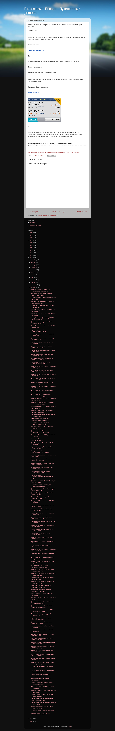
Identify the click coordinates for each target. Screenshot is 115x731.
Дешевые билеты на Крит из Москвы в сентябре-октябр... (42, 663)
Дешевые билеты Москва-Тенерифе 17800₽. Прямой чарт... (41, 538)
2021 (31, 245)
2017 (31, 255)
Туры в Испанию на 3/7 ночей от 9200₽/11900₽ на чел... (40, 362)
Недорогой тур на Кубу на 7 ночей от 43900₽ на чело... (42, 447)
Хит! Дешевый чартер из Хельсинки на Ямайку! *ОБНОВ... (42, 655)
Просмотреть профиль (34, 225)
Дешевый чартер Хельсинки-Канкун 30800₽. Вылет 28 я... (41, 346)
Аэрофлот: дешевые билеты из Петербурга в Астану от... (40, 330)
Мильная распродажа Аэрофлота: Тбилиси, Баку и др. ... (41, 590)
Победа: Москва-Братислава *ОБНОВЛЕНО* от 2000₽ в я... (40, 451)
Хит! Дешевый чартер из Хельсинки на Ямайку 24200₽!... (42, 671)
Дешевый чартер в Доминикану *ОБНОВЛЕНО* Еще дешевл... (40, 431)
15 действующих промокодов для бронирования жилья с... (41, 485)
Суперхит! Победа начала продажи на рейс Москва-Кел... (42, 525)
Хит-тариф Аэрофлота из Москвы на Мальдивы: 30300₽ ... (42, 358)
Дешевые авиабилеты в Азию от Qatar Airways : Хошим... (42, 634)
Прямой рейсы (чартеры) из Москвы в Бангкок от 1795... (42, 497)
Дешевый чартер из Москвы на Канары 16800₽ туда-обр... (42, 646)
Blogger (69, 726)
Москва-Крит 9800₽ (34, 92)
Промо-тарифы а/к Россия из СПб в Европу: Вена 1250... (41, 294)
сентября (34, 267)
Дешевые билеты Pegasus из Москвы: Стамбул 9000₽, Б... (42, 322)
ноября (33, 262)
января (33, 287)
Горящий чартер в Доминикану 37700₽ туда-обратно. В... (42, 318)
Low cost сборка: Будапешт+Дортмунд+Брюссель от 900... (42, 476)
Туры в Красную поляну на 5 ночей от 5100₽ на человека (42, 529)
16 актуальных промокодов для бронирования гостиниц (40, 423)
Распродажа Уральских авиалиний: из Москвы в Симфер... (42, 439)
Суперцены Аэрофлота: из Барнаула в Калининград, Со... (42, 554)
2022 (31, 242)
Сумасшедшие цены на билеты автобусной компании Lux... (40, 419)
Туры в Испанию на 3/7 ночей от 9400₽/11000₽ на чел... (40, 533)
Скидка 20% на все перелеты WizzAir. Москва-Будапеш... (42, 683)
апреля (33, 280)
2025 (31, 235)
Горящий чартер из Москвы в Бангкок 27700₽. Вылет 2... (42, 391)
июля (32, 272)
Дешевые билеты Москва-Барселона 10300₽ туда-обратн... (42, 411)
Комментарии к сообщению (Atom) (48, 215)
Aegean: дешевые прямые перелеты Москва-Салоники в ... (41, 618)
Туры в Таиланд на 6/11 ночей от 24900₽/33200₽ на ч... (40, 471)
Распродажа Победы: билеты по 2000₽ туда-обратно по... (42, 562)
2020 (31, 247)
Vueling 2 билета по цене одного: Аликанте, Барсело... (40, 675)
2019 (31, 250)
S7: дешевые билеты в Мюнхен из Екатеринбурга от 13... (41, 586)
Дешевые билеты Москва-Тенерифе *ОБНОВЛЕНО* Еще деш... (41, 517)
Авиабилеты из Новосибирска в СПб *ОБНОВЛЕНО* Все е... (42, 610)
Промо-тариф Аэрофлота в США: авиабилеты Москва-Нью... (41, 679)
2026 (31, 232)
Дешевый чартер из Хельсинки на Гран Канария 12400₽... (42, 570)
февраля (34, 285)
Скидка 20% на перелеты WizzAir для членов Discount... (42, 695)
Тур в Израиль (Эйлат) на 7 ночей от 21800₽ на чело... (42, 509)
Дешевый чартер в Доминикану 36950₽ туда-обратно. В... (42, 302)
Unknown (32, 222)
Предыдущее (81, 211)
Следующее (33, 211)
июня (32, 275)
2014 (31, 721)
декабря (33, 260)
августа (33, 270)
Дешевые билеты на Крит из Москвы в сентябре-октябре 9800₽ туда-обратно (53, 152)
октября (33, 265)
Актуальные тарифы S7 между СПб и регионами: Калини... (42, 699)
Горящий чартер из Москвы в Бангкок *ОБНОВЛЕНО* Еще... (42, 371)
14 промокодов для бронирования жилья (43, 710)
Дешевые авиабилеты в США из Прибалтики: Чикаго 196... (40, 290)
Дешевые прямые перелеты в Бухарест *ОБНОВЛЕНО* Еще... (42, 403)
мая (32, 277)
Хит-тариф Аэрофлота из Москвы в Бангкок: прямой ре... (41, 459)
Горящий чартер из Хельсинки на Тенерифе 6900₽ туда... (40, 395)
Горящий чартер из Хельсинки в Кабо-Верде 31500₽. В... (42, 558)
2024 (31, 237)
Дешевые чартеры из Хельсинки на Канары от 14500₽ (41, 622)
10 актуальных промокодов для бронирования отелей (40, 546)
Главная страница (57, 211)
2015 (31, 718)
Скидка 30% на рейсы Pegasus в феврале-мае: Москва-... (40, 714)
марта (33, 282)
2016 (31, 257)
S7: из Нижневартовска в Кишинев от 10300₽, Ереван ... (42, 638)
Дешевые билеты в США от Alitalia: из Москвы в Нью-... (42, 427)
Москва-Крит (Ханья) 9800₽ (37, 50)
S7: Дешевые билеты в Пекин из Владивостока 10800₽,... (40, 566)
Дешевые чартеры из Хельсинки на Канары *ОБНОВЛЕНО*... (41, 606)
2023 (31, 240)
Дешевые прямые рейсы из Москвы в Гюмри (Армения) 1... (42, 602)
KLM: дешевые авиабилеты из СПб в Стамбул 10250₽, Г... (42, 354)
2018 (31, 252)
